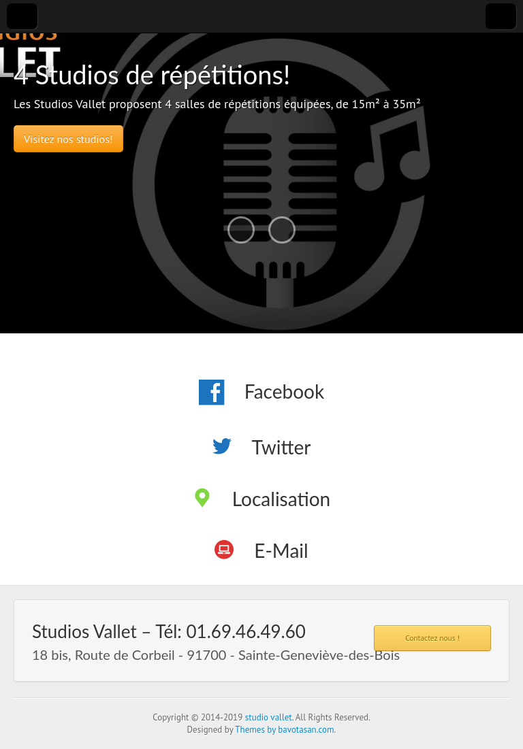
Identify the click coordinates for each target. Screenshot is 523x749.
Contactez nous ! (432, 638)
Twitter (281, 447)
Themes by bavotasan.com (284, 729)
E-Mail (281, 550)
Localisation (281, 498)
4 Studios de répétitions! (152, 74)
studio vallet (268, 717)
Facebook (284, 391)
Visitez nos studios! (68, 139)
